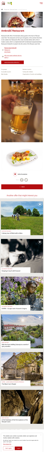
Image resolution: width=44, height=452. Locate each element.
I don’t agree (8, 448)
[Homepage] (3, 3)
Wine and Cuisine (13, 9)
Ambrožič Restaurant (22, 9)
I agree (18, 448)
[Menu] (41, 3)
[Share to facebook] (22, 180)
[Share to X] (26, 180)
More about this (7, 444)
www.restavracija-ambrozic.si (11, 62)
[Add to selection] (20, 174)
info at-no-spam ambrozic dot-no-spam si (13, 56)
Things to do (6, 9)
